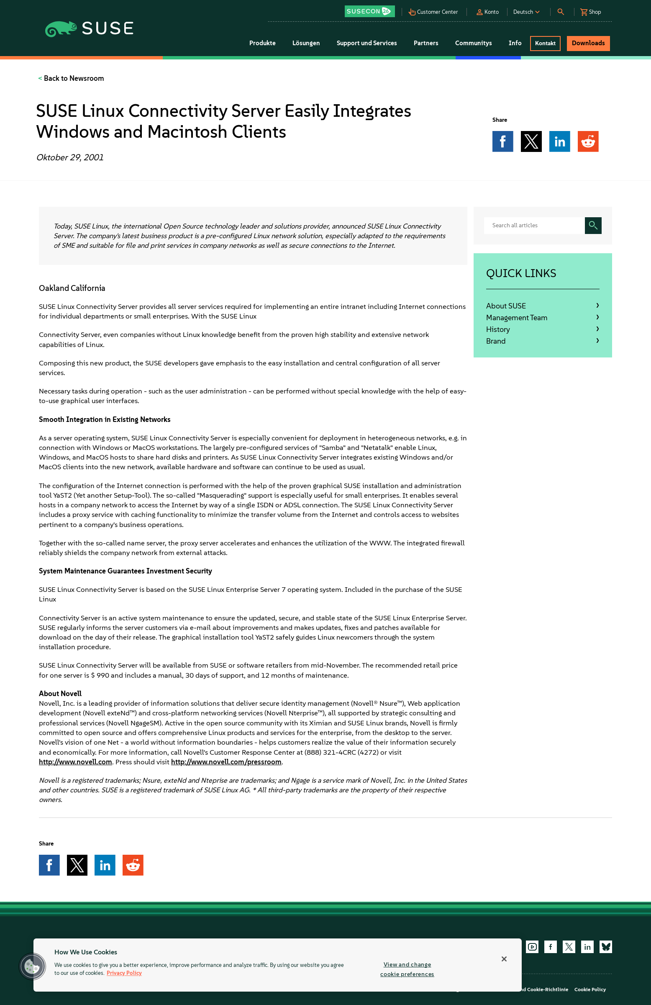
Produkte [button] (262, 43)
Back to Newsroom (73, 78)
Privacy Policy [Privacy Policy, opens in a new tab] (124, 973)
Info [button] (515, 43)
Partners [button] (426, 43)
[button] (372, 8)
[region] (277, 965)
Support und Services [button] (367, 43)
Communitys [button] (473, 43)
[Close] (504, 959)
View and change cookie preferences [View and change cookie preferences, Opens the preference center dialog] (407, 969)
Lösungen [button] (306, 43)
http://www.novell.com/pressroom (226, 762)
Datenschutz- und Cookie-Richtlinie (526, 989)
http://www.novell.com (75, 762)
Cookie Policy (590, 989)
